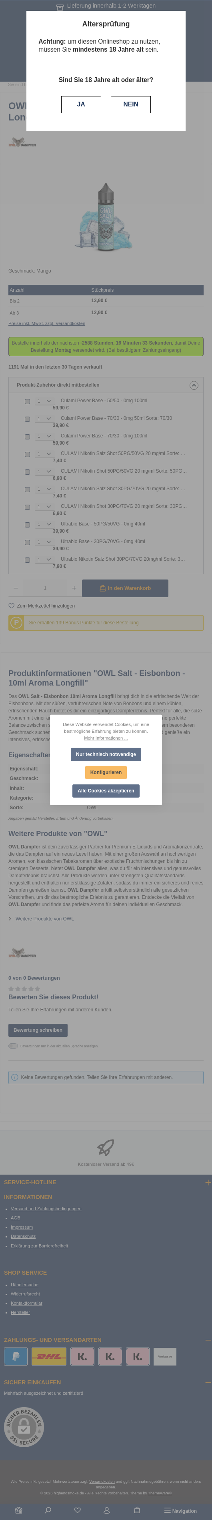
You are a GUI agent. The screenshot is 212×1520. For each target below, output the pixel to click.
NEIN (131, 104)
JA (81, 104)
